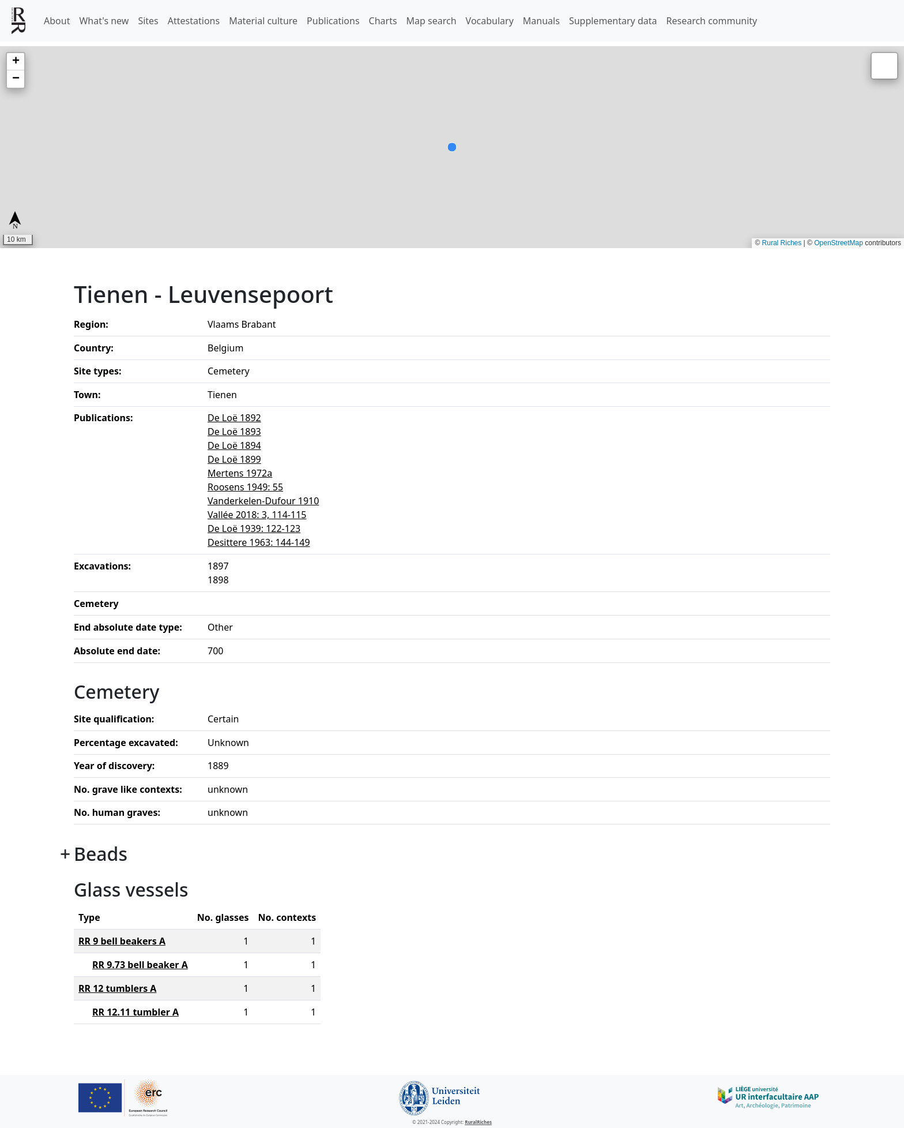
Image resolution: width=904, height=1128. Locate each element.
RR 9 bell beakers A (121, 941)
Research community (712, 20)
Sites (148, 20)
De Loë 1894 (234, 445)
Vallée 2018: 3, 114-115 (257, 514)
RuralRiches (478, 1122)
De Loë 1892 (234, 417)
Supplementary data (613, 20)
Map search (431, 20)
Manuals (541, 20)
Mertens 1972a (240, 473)
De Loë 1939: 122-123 (254, 528)
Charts (383, 20)
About (57, 20)
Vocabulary (490, 20)
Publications (333, 20)
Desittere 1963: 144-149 (259, 542)
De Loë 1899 (234, 459)
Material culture (263, 20)
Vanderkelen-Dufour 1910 (263, 500)
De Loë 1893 (234, 431)
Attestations (194, 20)
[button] (15, 61)
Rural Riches (782, 243)
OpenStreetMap (838, 243)
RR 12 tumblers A (117, 988)
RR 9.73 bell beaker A (140, 964)
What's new (104, 20)
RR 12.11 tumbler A (135, 1012)
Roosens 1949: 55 (245, 487)
